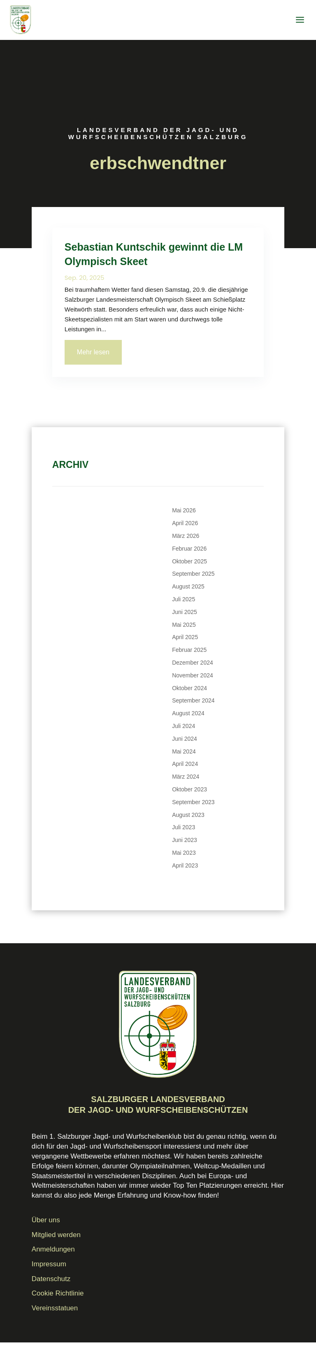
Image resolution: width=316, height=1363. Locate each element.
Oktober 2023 (189, 789)
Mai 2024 (184, 751)
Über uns (46, 1220)
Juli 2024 (183, 726)
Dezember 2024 (192, 662)
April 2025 (185, 637)
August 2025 (188, 586)
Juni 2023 (184, 840)
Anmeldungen (53, 1249)
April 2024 (185, 764)
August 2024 (188, 713)
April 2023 (185, 865)
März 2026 (185, 536)
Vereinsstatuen (55, 1308)
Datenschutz (51, 1279)
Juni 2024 (184, 738)
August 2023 (188, 815)
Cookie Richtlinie (58, 1293)
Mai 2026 (184, 510)
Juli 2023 (183, 827)
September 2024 (193, 700)
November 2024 (192, 675)
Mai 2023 (184, 852)
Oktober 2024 (189, 688)
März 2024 (185, 776)
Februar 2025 (189, 650)
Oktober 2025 (189, 561)
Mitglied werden (56, 1235)
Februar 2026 (189, 548)
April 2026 (185, 523)
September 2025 (193, 573)
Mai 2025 (184, 624)
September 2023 (193, 802)
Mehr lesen (93, 352)
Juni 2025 (184, 612)
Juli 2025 (183, 599)
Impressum (49, 1264)
